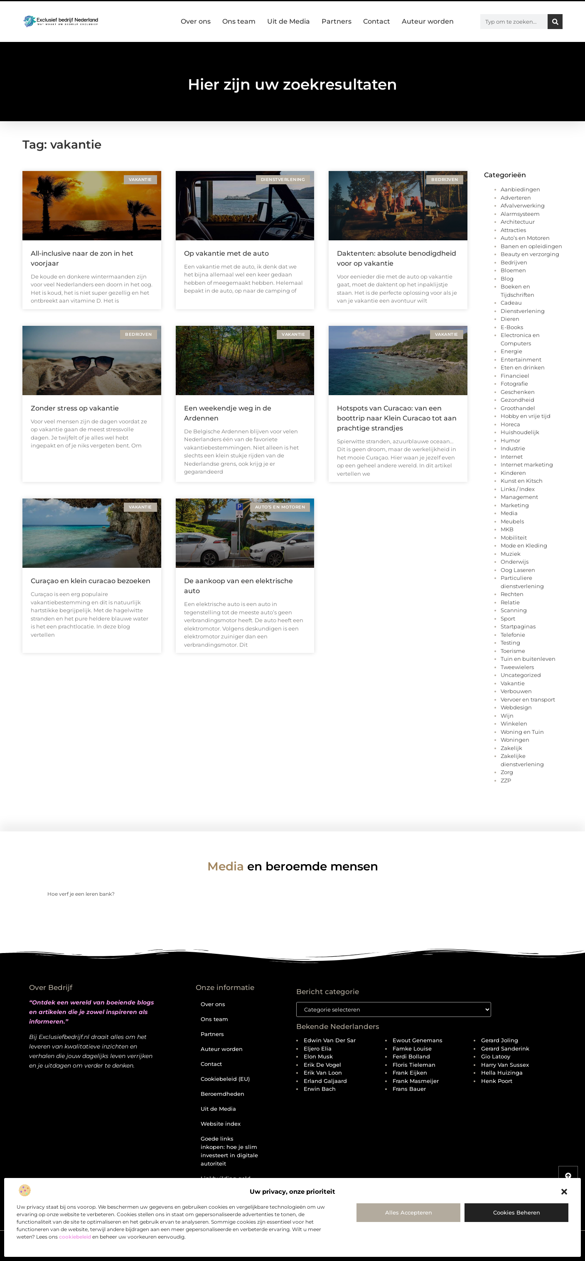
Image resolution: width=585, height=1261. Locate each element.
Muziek (511, 553)
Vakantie (513, 683)
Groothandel (518, 408)
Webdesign (516, 707)
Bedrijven (514, 262)
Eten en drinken (523, 367)
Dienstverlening (523, 311)
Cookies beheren (516, 1212)
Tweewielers (517, 667)
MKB (507, 529)
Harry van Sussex (505, 1064)
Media (509, 513)
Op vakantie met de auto (226, 253)
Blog (507, 278)
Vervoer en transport (528, 699)
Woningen (515, 739)
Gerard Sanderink (505, 1048)
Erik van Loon (323, 1072)
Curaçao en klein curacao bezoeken (90, 581)
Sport (508, 618)
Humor (510, 440)
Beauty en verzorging (530, 254)
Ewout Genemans (417, 1040)
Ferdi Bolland (411, 1056)
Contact (376, 21)
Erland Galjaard (325, 1081)
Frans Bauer (409, 1088)
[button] (564, 1192)
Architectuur (518, 221)
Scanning (514, 610)
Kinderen (513, 472)
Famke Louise (412, 1048)
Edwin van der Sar (330, 1040)
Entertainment (521, 359)
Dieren (510, 318)
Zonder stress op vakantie (75, 408)
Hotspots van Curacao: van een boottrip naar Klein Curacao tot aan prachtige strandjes (397, 418)
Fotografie (514, 383)
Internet (512, 456)
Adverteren (516, 197)
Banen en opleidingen (531, 246)
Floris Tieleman (414, 1064)
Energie (511, 351)
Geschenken (518, 392)
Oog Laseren (518, 570)
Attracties (513, 230)
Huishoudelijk (520, 432)
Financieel (515, 375)
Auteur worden (428, 21)
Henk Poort (496, 1081)
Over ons (196, 21)
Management (519, 497)
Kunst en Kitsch (522, 480)
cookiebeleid (75, 1237)
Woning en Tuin (522, 731)
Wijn (507, 715)
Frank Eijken (410, 1072)
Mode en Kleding (524, 545)
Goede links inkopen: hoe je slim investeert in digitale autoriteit (229, 1151)
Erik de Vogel (322, 1064)
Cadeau (511, 302)
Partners (336, 21)
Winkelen (514, 723)
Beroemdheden (222, 1093)
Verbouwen (516, 691)
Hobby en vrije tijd (526, 416)
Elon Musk (318, 1056)
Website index (221, 1123)
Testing (510, 642)
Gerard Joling (499, 1040)
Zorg (507, 772)
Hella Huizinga (502, 1072)
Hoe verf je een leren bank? (81, 894)
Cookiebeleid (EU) (225, 1078)
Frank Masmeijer (416, 1081)
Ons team (239, 21)
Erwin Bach (320, 1088)
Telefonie (513, 634)
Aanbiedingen (520, 189)
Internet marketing (527, 464)
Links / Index (518, 489)
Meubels (512, 521)
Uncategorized (521, 675)
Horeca (510, 424)
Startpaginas (518, 626)
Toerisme (513, 651)
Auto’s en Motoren (525, 238)
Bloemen (513, 270)
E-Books (512, 327)
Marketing (515, 505)
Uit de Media (288, 21)
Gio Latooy (495, 1056)
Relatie (510, 602)
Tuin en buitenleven (528, 658)
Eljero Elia (318, 1048)
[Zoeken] (555, 21)
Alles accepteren (408, 1212)
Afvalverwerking (523, 205)
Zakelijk (511, 748)
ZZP (506, 780)
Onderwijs (514, 561)
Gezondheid (517, 399)
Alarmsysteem (520, 213)
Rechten (512, 594)
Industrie (513, 448)
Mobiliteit (514, 537)
